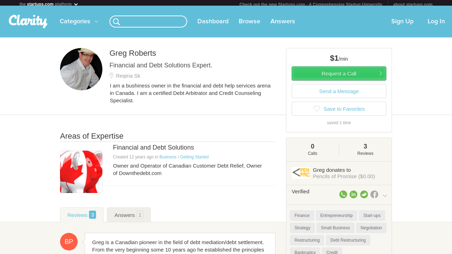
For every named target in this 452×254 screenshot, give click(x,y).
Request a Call (339, 76)
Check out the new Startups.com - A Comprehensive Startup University (310, 4)
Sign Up (402, 24)
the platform (49, 4)
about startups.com (413, 4)
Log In (436, 24)
